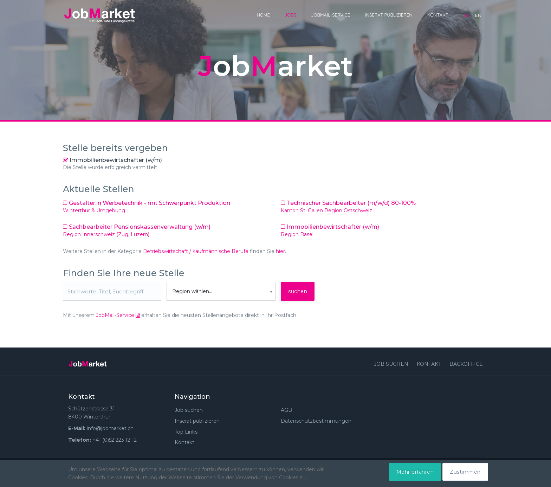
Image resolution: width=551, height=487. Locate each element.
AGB (286, 410)
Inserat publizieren (389, 15)
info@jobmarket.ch (110, 428)
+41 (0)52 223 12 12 (114, 440)
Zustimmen (465, 472)
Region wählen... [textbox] (192, 291)
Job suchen (391, 364)
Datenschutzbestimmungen (316, 421)
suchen (297, 291)
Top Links (186, 432)
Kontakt (437, 15)
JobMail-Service (330, 15)
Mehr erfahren (415, 472)
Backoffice (466, 364)
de (465, 15)
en (478, 15)
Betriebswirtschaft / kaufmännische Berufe (195, 251)
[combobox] (221, 291)
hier (280, 251)
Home (263, 15)
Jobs (290, 15)
